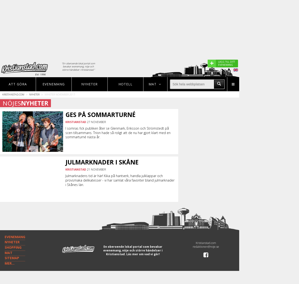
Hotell (125, 84)
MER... (9, 263)
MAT (8, 253)
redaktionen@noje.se (206, 247)
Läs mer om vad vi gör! (143, 254)
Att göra (18, 84)
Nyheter (89, 84)
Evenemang (54, 84)
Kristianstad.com (13, 94)
